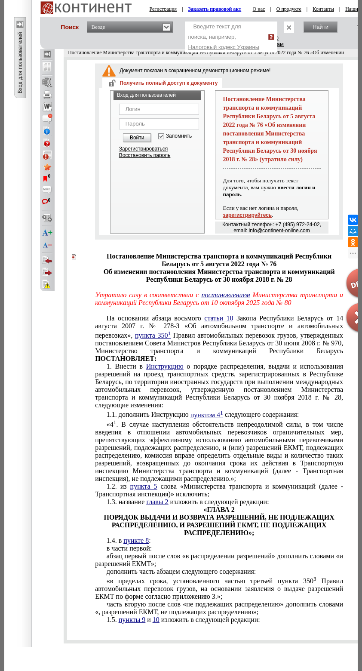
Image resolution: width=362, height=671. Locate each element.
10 (156, 619)
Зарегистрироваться (143, 149)
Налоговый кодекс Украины (224, 47)
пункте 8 (136, 540)
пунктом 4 (206, 415)
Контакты (323, 9)
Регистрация (163, 9)
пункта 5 (143, 486)
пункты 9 (132, 619)
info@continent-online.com (279, 231)
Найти (320, 27)
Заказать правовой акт (215, 9)
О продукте (288, 9)
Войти (137, 138)
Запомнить (179, 136)
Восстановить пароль (145, 155)
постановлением (225, 295)
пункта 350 (153, 335)
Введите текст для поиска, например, (224, 36)
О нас (259, 9)
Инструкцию (165, 366)
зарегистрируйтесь (247, 215)
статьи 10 (218, 318)
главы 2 (157, 501)
